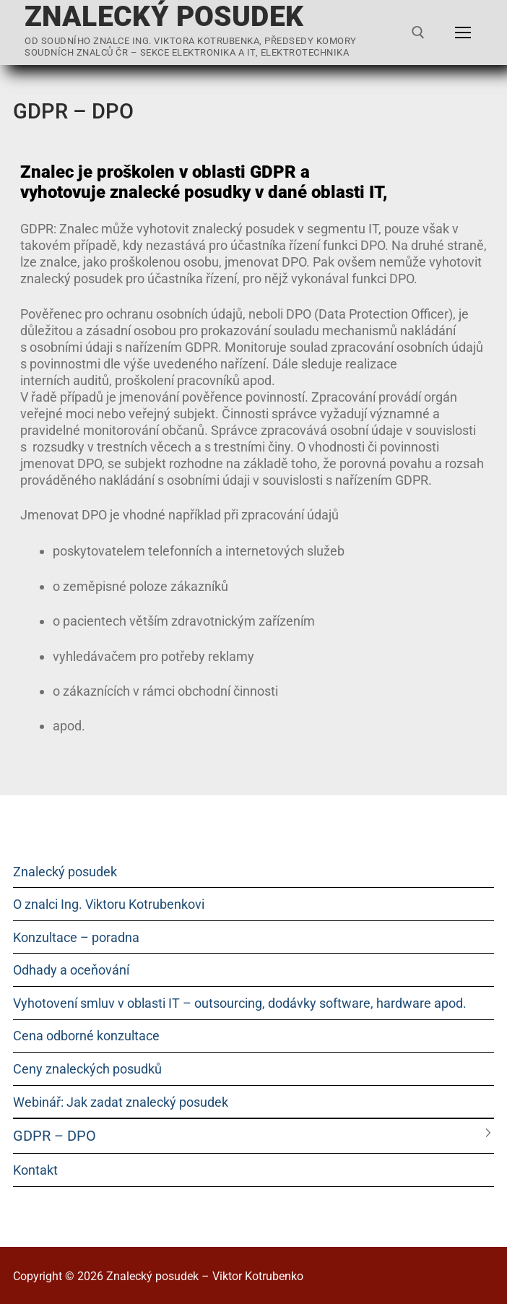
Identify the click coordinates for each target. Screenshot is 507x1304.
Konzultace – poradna (76, 937)
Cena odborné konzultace (86, 1035)
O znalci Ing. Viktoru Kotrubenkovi (108, 904)
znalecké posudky (180, 192)
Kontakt (35, 1170)
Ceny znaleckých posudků (87, 1068)
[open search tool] (418, 32)
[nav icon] (463, 33)
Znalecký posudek (164, 17)
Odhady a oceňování (71, 969)
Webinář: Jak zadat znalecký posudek (120, 1102)
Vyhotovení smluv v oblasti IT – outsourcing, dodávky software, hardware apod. (240, 1003)
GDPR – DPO (54, 1136)
